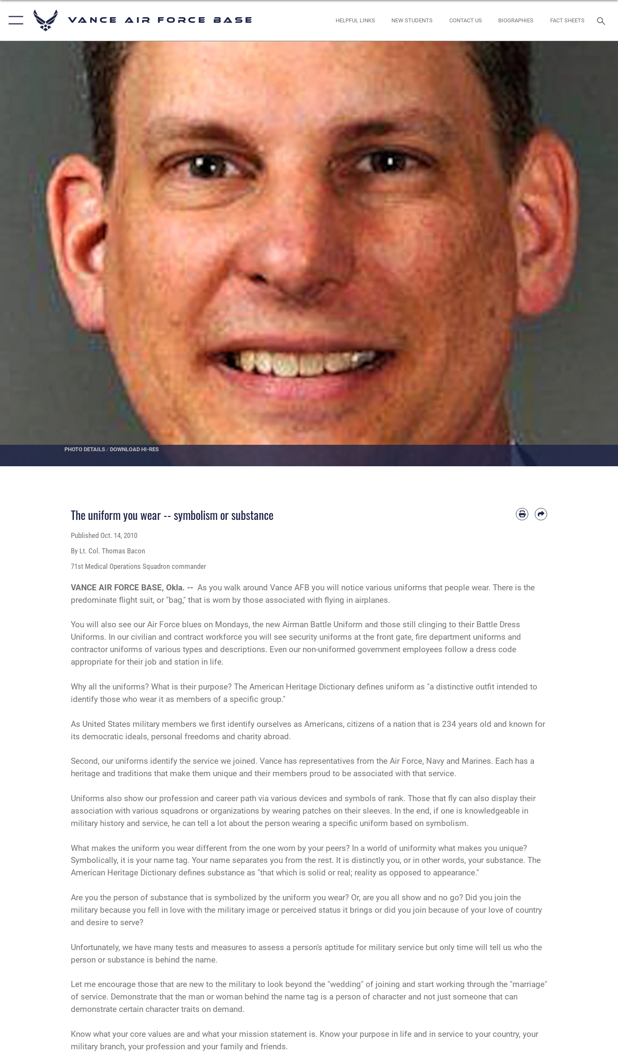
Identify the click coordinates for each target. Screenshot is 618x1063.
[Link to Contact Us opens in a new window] (465, 20)
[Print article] (522, 514)
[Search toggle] (602, 20)
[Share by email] (541, 514)
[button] (14, 20)
